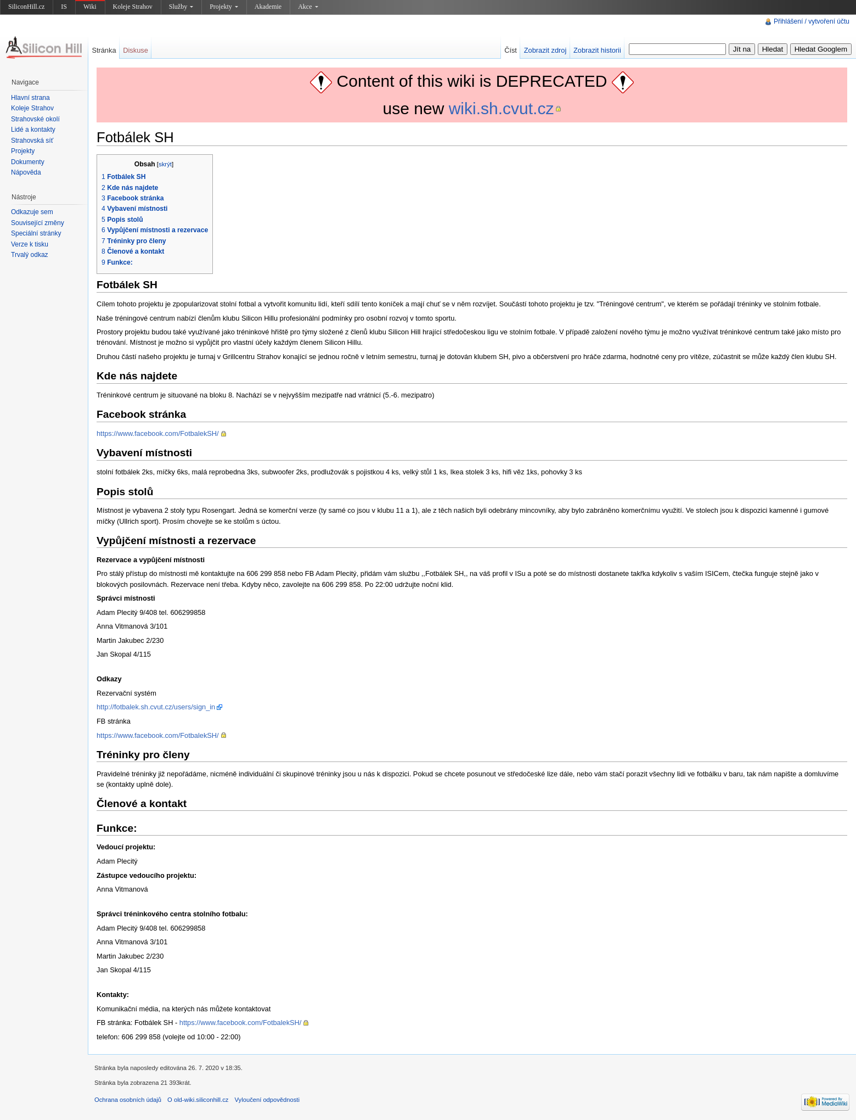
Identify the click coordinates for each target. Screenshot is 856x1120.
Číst (510, 50)
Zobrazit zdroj (545, 50)
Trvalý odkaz (29, 255)
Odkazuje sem (32, 212)
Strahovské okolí (35, 119)
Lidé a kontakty (33, 129)
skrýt (165, 164)
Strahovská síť (32, 140)
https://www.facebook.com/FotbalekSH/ (158, 433)
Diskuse (135, 50)
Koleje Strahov (133, 6)
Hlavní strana (30, 98)
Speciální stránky (36, 233)
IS (64, 6)
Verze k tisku (29, 244)
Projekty (224, 6)
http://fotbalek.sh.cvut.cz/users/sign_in (156, 707)
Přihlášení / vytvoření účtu (811, 21)
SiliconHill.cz (26, 6)
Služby (181, 6)
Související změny (37, 223)
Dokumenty (27, 162)
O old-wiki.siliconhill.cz (197, 1099)
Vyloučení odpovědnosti (267, 1099)
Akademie (268, 6)
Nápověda (26, 172)
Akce (308, 6)
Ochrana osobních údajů (127, 1099)
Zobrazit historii (597, 50)
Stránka (104, 50)
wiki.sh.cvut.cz (501, 108)
